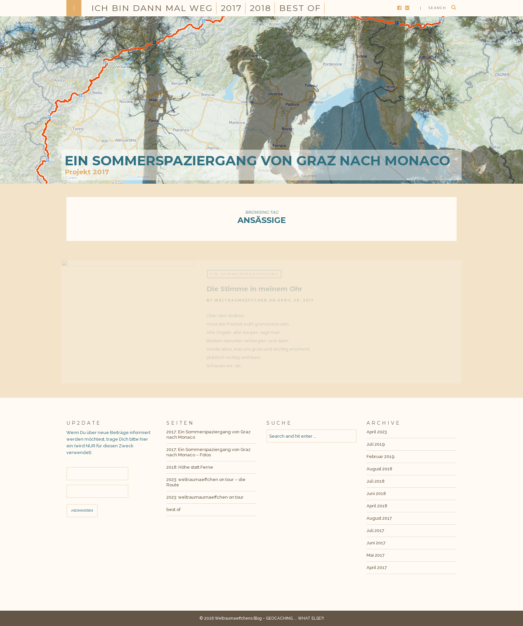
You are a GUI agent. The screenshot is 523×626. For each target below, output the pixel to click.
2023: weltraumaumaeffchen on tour (204, 497)
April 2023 (377, 431)
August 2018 (379, 468)
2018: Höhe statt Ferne (189, 467)
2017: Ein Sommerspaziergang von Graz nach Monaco (208, 434)
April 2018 (377, 505)
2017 (231, 8)
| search (433, 8)
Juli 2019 (376, 444)
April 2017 (377, 567)
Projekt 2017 (87, 172)
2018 (260, 8)
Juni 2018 (376, 493)
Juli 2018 (376, 481)
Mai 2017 (376, 555)
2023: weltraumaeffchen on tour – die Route (205, 482)
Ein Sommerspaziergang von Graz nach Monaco (257, 160)
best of (300, 8)
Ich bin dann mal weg (152, 8)
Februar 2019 (381, 456)
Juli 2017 (375, 530)
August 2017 (379, 518)
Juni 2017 (376, 542)
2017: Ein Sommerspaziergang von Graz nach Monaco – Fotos (208, 452)
